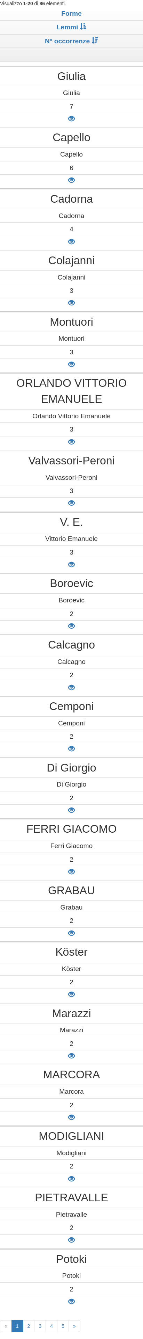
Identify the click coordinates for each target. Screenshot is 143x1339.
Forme (71, 13)
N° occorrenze (71, 41)
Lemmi (72, 27)
